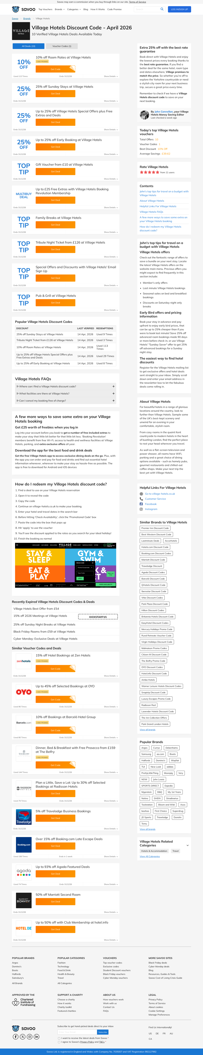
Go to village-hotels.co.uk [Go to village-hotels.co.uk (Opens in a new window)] (157, 493)
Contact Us (109, 1007)
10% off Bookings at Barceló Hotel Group (66, 717)
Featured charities (67, 1010)
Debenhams (172, 747)
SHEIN (157, 798)
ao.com (160, 754)
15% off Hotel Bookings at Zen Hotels (63, 655)
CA (150, 1038)
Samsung (146, 754)
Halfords (145, 760)
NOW (144, 779)
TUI (143, 766)
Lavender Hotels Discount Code (157, 711)
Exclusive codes (111, 966)
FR (164, 1033)
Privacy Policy (155, 999)
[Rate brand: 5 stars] (158, 172)
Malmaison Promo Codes (154, 648)
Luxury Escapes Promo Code (156, 698)
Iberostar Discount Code (153, 591)
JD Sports (146, 817)
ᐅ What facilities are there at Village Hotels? (43, 393)
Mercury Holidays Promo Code (156, 629)
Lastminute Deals (150, 540)
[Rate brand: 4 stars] (154, 172)
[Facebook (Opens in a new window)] (15, 1037)
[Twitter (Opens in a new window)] (22, 1037)
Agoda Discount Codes (153, 572)
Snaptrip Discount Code (153, 692)
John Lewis (158, 779)
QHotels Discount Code (153, 585)
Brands (27, 18)
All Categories (65, 983)
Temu (144, 823)
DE (157, 1033)
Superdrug (178, 811)
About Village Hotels (152, 200)
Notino (144, 798)
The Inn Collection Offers (154, 717)
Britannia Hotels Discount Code (157, 616)
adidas (170, 766)
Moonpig (168, 773)
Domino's (160, 760)
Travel (176, 851)
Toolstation (147, 804)
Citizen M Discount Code (154, 654)
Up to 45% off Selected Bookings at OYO (65, 686)
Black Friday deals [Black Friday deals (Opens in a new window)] (158, 962)
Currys (156, 747)
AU (171, 1033)
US (150, 1033)
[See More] (187, 845)
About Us (109, 994)
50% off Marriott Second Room (58, 894)
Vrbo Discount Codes (152, 597)
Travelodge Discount (151, 566)
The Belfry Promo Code (153, 660)
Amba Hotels (148, 679)
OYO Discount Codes (152, 667)
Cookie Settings (157, 1010)
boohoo (145, 811)
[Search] (150, 9)
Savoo (15, 18)
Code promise (42, 61)
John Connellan (164, 111)
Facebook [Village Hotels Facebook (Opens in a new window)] (148, 504)
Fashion (61, 962)
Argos (144, 747)
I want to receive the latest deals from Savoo (83, 1038)
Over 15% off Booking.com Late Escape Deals (69, 839)
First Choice (161, 811)
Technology (63, 966)
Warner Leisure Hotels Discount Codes (161, 686)
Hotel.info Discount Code (154, 673)
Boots (173, 754)
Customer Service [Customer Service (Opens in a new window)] (153, 498)
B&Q (159, 792)
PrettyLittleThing (149, 773)
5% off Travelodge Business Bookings (63, 811)
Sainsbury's (18, 977)
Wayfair (175, 760)
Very (180, 773)
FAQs (106, 1010)
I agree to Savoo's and (82, 1041)
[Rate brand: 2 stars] (146, 172)
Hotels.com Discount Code (154, 547)
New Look (156, 766)
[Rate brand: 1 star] (142, 172)
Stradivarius (172, 798)
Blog (151, 970)
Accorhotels (171, 540)
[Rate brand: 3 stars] (150, 172)
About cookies (156, 1007)
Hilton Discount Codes (152, 610)
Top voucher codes (112, 962)
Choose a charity (66, 999)
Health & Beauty (66, 974)
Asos (182, 804)
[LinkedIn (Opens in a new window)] (36, 1037)
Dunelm (177, 817)
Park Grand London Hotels (154, 724)
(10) (28, 46)
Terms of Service (137, 1)
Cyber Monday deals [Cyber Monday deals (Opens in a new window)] (159, 966)
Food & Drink (64, 970)
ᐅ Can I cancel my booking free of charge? (41, 400)
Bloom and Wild (166, 804)
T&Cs (102, 1041)
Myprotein (146, 792)
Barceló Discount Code (153, 578)
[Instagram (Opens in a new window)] (29, 1037)
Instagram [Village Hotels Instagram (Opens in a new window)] (148, 509)
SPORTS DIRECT (150, 785)
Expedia (169, 785)
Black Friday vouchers (114, 974)
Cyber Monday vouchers (115, 977)
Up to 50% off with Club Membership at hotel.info (72, 922)
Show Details (111, 76)
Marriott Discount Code (153, 559)
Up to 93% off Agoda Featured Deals (63, 867)
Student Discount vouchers (117, 970)
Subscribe (102, 1032)
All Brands (17, 983)
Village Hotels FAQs (151, 211)
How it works (64, 1003)
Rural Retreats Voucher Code (156, 635)
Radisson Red (148, 705)
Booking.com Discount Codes (156, 553)
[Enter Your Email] (77, 1032)
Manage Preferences (159, 1014)
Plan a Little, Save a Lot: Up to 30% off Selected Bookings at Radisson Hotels (70, 784)
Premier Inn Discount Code (155, 528)
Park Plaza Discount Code (154, 604)
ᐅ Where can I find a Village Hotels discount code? (46, 386)
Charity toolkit (65, 1007)
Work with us (110, 1003)
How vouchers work (113, 999)
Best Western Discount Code (156, 534)
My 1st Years (174, 792)
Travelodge (162, 817)
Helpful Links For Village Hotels (158, 206)
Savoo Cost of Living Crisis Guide (165, 977)
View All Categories (150, 856)
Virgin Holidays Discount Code (156, 641)
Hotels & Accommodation (154, 851)
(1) (61, 46)
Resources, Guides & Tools (162, 974)
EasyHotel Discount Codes (154, 623)
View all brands (147, 729)
